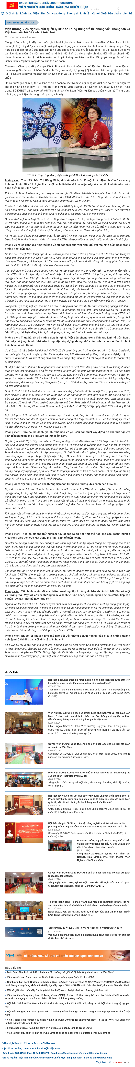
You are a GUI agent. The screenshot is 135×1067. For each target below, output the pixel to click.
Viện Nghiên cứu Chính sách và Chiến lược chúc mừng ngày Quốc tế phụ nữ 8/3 (50, 977)
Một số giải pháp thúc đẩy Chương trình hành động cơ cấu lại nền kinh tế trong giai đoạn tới (57, 990)
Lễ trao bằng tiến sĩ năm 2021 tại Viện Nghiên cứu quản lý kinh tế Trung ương (49, 1028)
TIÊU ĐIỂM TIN (13, 968)
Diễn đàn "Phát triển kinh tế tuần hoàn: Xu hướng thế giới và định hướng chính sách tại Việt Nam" (60, 972)
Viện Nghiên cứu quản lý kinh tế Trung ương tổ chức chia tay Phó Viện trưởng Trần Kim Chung (58, 1033)
